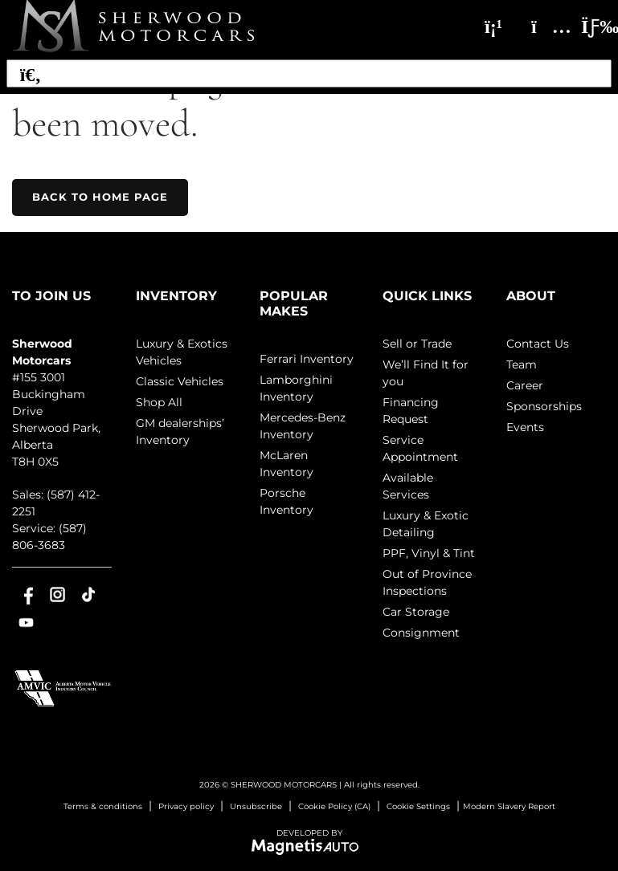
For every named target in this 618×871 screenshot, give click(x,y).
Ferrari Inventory (307, 359)
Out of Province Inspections (427, 582)
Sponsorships (544, 406)
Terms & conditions (102, 806)
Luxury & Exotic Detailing (426, 523)
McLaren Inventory (286, 463)
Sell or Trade (417, 343)
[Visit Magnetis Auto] (309, 846)
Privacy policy (186, 806)
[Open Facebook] (26, 594)
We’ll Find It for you (426, 373)
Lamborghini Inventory (296, 388)
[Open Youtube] (26, 623)
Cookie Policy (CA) (334, 806)
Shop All (159, 402)
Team (521, 364)
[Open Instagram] (57, 594)
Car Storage (416, 611)
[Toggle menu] (586, 26)
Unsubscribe (256, 806)
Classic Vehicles (179, 381)
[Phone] (493, 26)
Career (524, 385)
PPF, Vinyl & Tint (429, 553)
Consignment (421, 632)
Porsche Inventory (286, 501)
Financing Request (411, 410)
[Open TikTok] (89, 594)
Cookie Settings (418, 806)
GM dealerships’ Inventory (180, 431)
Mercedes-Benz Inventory (303, 426)
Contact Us (537, 343)
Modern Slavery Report (509, 806)
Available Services (408, 486)
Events (525, 427)
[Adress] (543, 26)
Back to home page (100, 196)
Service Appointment (420, 448)
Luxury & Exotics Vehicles (181, 352)
